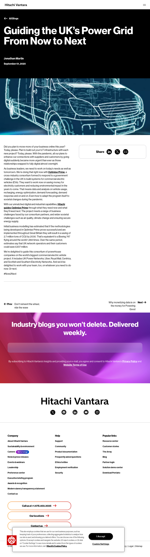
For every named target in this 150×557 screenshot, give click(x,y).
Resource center (110, 441)
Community (60, 446)
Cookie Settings (100, 544)
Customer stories (111, 446)
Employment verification (66, 467)
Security (59, 472)
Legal (130, 546)
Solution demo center (113, 467)
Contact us (13, 493)
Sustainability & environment (21, 446)
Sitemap (138, 546)
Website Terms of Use (75, 364)
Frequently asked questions (68, 457)
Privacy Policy (129, 361)
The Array (107, 451)
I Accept (100, 536)
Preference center (16, 472)
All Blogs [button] (11, 18)
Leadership (13, 467)
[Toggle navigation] (144, 5)
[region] (68, 539)
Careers (11, 451)
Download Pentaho (111, 472)
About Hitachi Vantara (18, 441)
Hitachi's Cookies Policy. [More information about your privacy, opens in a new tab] (57, 546)
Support (59, 441)
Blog (105, 457)
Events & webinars (16, 462)
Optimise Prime (56, 172)
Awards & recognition (17, 483)
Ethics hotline (61, 462)
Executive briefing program (20, 478)
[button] (12, 540)
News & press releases (18, 457)
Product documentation (66, 451)
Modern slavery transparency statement (26, 488)
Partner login (109, 462)
